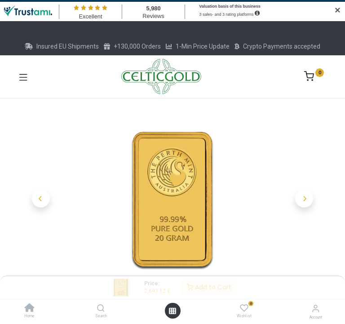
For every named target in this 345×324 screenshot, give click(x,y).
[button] (41, 198)
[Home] (30, 308)
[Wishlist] (244, 308)
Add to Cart (209, 287)
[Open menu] (172, 311)
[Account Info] (315, 308)
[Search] (101, 308)
